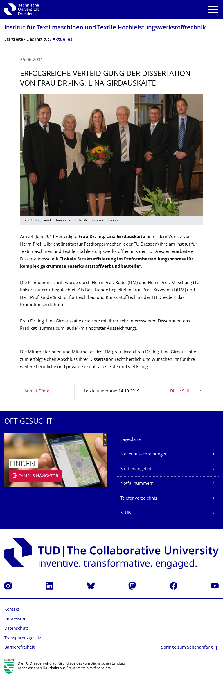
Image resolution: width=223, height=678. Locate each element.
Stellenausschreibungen (144, 454)
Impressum (15, 619)
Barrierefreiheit (19, 647)
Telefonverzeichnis (138, 498)
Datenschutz (16, 629)
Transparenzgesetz (22, 638)
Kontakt (11, 610)
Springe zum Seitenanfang (187, 647)
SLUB (125, 513)
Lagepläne (130, 440)
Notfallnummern (137, 484)
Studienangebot (136, 469)
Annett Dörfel (37, 391)
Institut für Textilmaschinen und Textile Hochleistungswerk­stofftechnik (105, 28)
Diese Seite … (183, 391)
